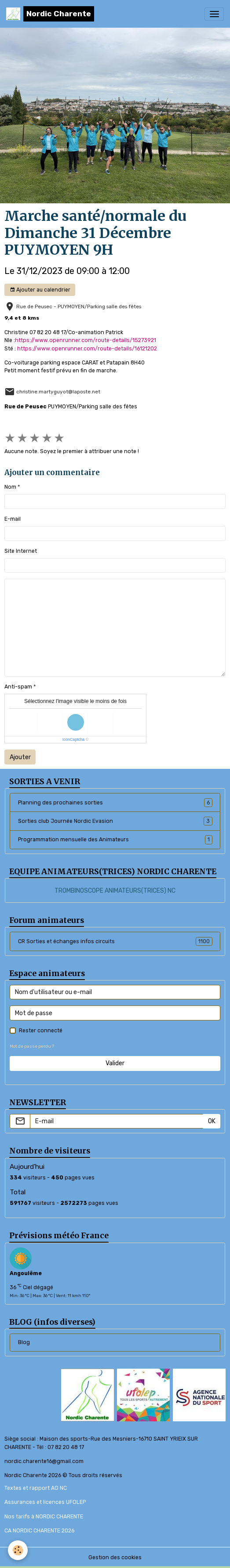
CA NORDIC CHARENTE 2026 (39, 1531)
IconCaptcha (73, 739)
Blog (24, 1342)
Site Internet (20, 551)
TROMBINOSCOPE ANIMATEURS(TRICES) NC (115, 890)
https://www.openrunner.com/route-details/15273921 (85, 340)
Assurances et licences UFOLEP (45, 1502)
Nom (10, 487)
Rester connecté (40, 1030)
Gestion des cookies (115, 1557)
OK (211, 1121)
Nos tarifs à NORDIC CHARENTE (43, 1517)
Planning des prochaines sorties (115, 802)
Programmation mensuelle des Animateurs (115, 839)
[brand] (50, 14)
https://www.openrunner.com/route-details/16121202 (87, 349)
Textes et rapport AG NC (35, 1488)
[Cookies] (18, 1550)
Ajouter (20, 757)
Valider (115, 1063)
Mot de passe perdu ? (32, 1046)
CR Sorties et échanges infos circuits (115, 941)
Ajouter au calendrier (40, 290)
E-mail (12, 519)
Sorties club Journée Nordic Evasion (115, 821)
